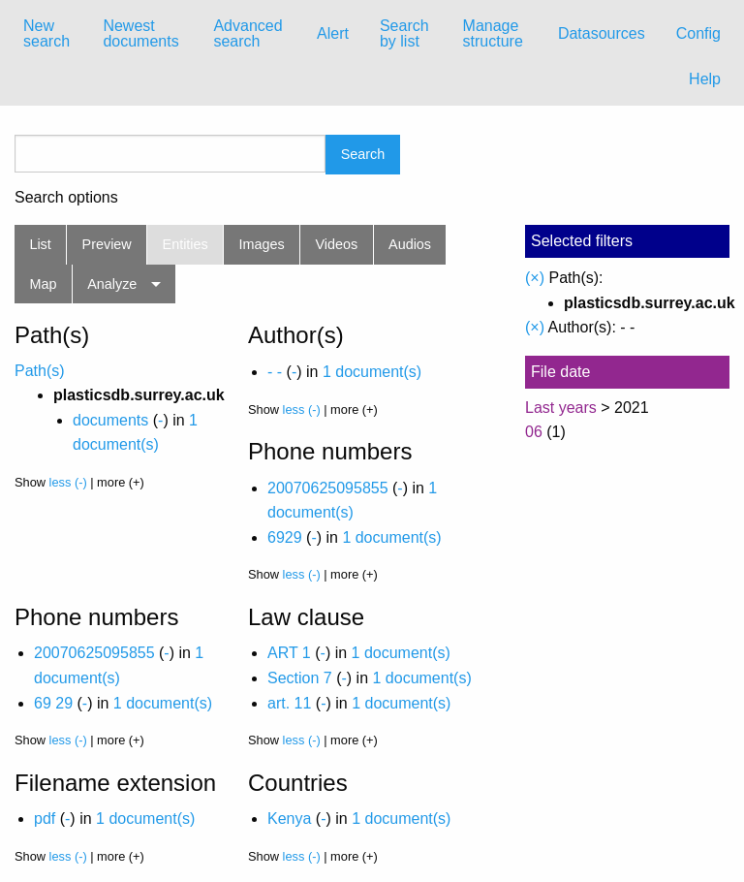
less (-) (68, 482)
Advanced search (247, 33)
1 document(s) (372, 371)
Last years (561, 407)
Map (42, 284)
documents (110, 420)
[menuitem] (47, 34)
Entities (185, 244)
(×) (534, 277)
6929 (284, 537)
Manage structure (493, 33)
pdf (44, 818)
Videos (337, 244)
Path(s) (40, 370)
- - (274, 371)
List (39, 244)
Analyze (112, 284)
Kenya (289, 818)
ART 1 (289, 653)
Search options (66, 197)
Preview (107, 244)
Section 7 (299, 678)
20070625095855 (327, 488)
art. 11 (289, 703)
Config (698, 33)
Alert (333, 33)
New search (46, 33)
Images (262, 244)
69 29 (53, 703)
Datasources (601, 33)
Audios (409, 244)
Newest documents (140, 33)
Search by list (404, 33)
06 (533, 432)
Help (705, 79)
